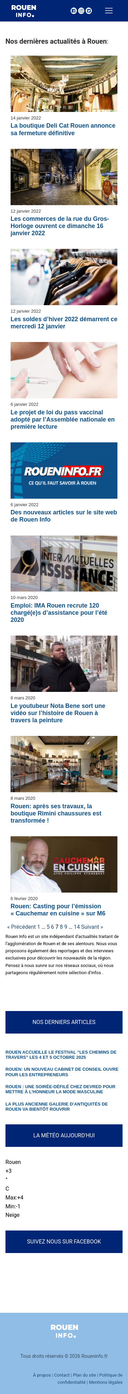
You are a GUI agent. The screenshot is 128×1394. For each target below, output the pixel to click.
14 (77, 927)
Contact (62, 1375)
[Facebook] (74, 11)
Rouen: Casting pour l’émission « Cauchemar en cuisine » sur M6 (58, 910)
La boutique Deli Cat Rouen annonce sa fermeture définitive (63, 129)
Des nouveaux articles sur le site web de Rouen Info (64, 516)
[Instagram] (81, 11)
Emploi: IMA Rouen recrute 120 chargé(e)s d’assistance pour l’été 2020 (59, 612)
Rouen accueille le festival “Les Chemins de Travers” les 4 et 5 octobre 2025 (60, 1055)
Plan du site (84, 1375)
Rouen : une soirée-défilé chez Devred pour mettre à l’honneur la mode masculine (60, 1089)
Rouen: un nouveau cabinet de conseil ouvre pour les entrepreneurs (61, 1072)
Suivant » (92, 927)
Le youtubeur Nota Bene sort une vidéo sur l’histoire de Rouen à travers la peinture (58, 713)
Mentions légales (106, 1382)
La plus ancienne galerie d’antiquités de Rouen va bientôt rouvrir (56, 1106)
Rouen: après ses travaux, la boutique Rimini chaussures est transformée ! (56, 813)
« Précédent (21, 927)
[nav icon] (109, 11)
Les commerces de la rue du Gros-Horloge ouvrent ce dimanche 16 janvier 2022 (60, 226)
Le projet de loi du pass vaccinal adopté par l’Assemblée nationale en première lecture (63, 419)
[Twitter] (89, 11)
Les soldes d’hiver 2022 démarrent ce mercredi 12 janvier (64, 323)
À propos (42, 1375)
